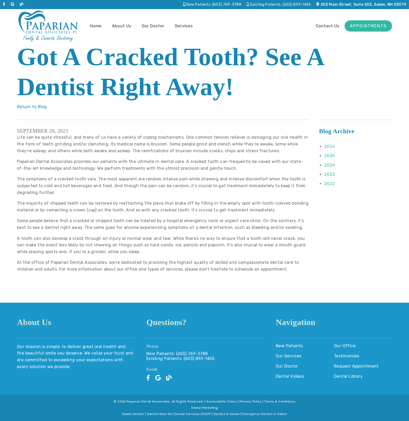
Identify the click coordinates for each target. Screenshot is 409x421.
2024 (329, 165)
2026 (329, 146)
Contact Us (327, 25)
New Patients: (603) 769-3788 (177, 353)
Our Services (289, 355)
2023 (329, 174)
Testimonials (346, 355)
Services (184, 25)
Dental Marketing (204, 408)
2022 (329, 183)
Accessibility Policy (221, 401)
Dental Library (348, 376)
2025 (329, 155)
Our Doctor (153, 25)
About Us (121, 25)
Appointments (368, 25)
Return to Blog (32, 106)
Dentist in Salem (226, 414)
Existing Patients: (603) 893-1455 (180, 358)
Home (95, 25)
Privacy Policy (251, 401)
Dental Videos (290, 376)
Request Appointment (356, 366)
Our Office (345, 345)
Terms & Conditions (279, 401)
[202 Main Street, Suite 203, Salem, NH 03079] (361, 4)
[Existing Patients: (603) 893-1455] (279, 4)
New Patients (289, 345)
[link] (4, 4)
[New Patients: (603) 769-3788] (212, 4)
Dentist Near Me (159, 414)
